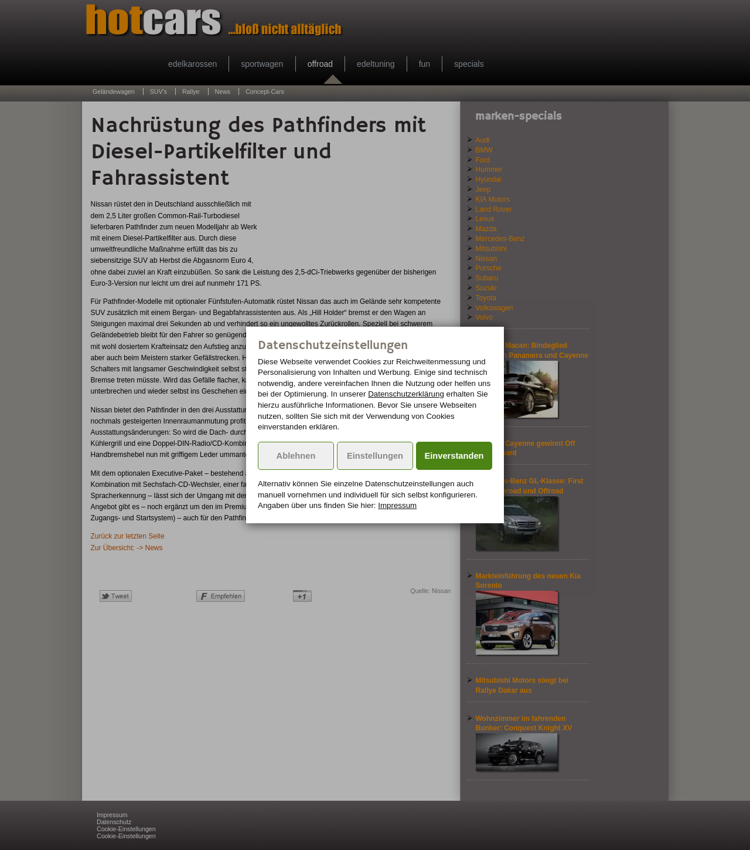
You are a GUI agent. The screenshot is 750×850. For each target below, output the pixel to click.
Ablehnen (296, 455)
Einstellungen (375, 455)
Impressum (397, 505)
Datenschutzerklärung (406, 394)
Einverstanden (454, 455)
